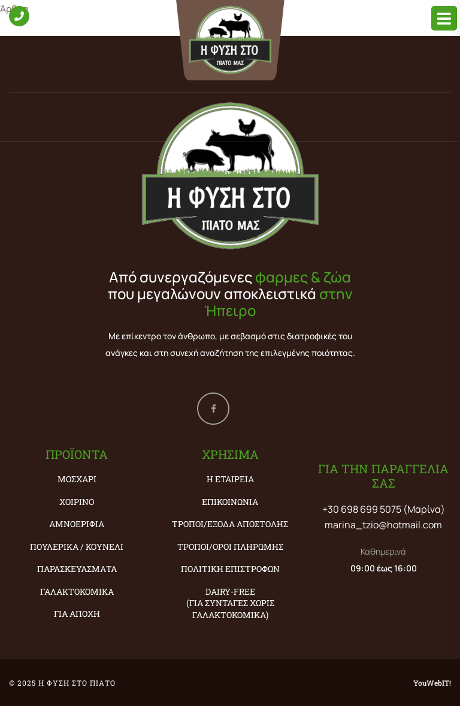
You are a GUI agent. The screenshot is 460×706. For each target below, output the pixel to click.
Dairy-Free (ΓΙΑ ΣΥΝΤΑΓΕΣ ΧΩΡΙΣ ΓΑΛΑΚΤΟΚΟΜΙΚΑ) (230, 603)
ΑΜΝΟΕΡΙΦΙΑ (76, 524)
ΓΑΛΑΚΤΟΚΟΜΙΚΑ (77, 591)
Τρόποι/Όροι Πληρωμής (230, 546)
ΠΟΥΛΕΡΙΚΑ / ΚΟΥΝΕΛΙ (76, 546)
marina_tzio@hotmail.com (383, 524)
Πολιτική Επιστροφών (230, 568)
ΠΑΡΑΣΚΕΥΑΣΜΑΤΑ (77, 568)
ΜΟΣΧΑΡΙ (77, 479)
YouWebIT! (432, 682)
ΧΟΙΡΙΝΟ (76, 501)
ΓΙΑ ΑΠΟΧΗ (77, 613)
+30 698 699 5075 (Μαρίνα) (383, 509)
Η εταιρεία (230, 479)
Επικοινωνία (230, 501)
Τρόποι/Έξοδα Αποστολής (230, 524)
